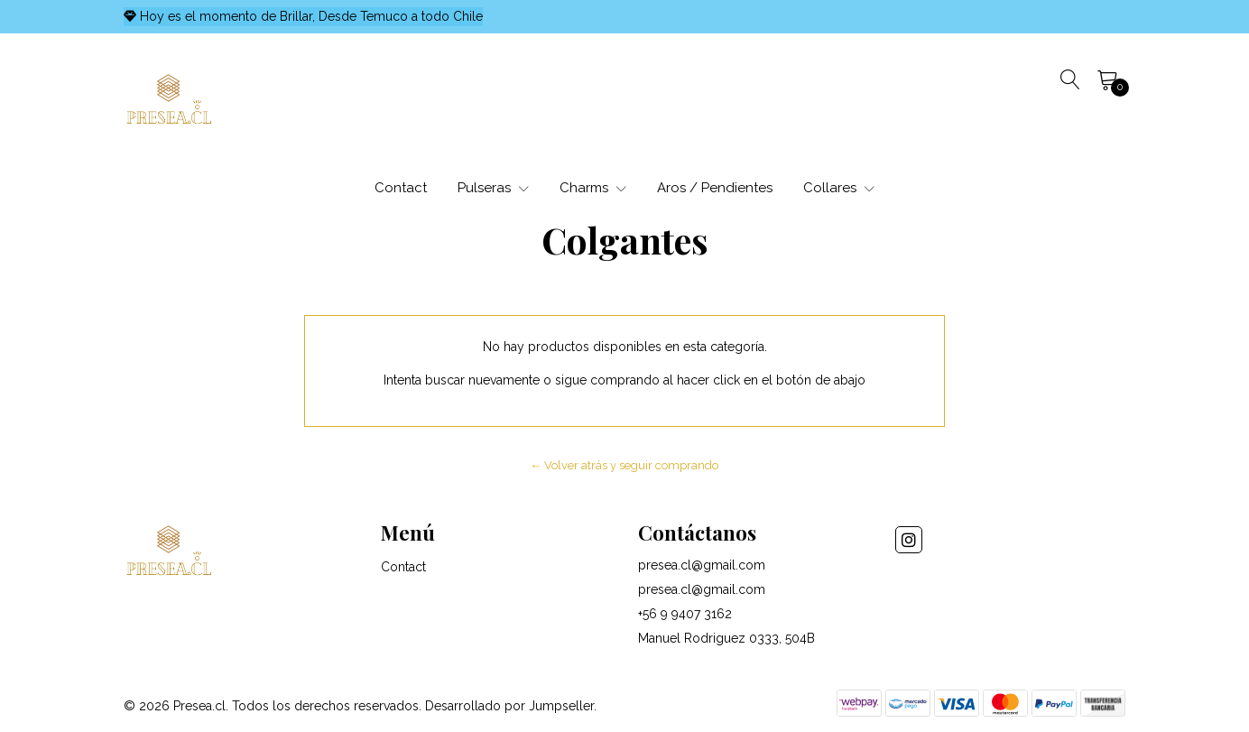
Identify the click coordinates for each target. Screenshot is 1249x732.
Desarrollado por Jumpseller (509, 706)
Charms (593, 188)
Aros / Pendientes (715, 188)
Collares (838, 188)
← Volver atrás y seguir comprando (625, 465)
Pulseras (493, 188)
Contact (401, 188)
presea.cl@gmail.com (701, 565)
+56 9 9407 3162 (685, 614)
